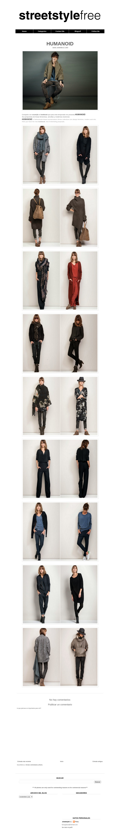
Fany (77, 821)
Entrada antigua (98, 761)
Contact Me (60, 31)
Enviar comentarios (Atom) (34, 765)
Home (24, 31)
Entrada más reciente (24, 761)
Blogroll (78, 31)
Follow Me (96, 31)
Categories (42, 31)
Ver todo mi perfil (67, 827)
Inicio (61, 761)
